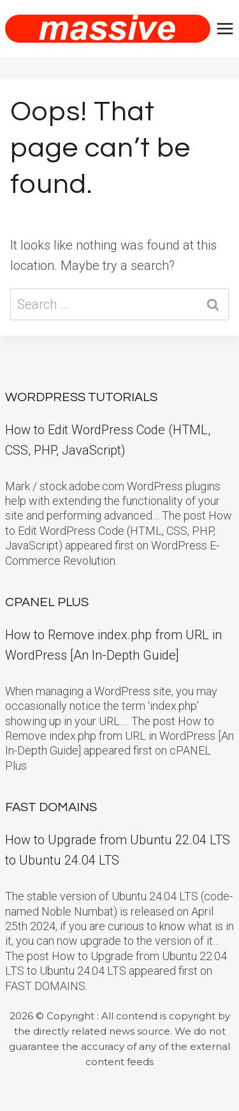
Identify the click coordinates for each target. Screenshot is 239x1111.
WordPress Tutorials (81, 397)
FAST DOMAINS (51, 807)
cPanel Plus (47, 602)
